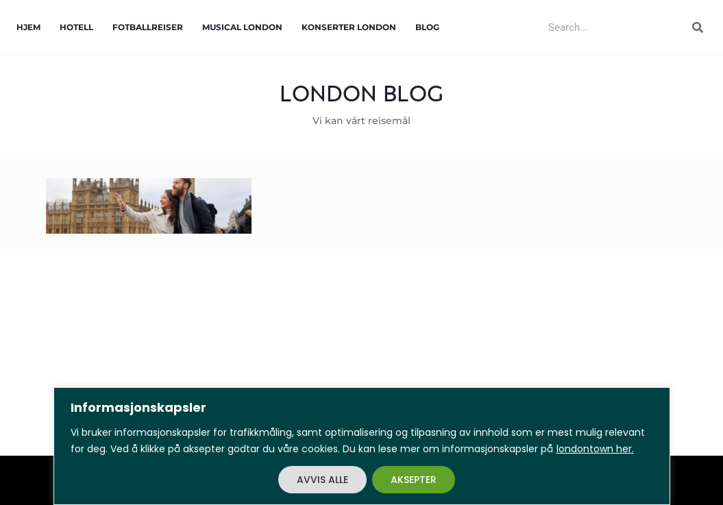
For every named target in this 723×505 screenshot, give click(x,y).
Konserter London (349, 27)
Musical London (242, 27)
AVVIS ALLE (322, 479)
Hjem (28, 27)
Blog (427, 27)
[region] (361, 446)
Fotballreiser (147, 27)
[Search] (698, 27)
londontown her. (595, 449)
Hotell (76, 27)
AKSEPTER (414, 479)
